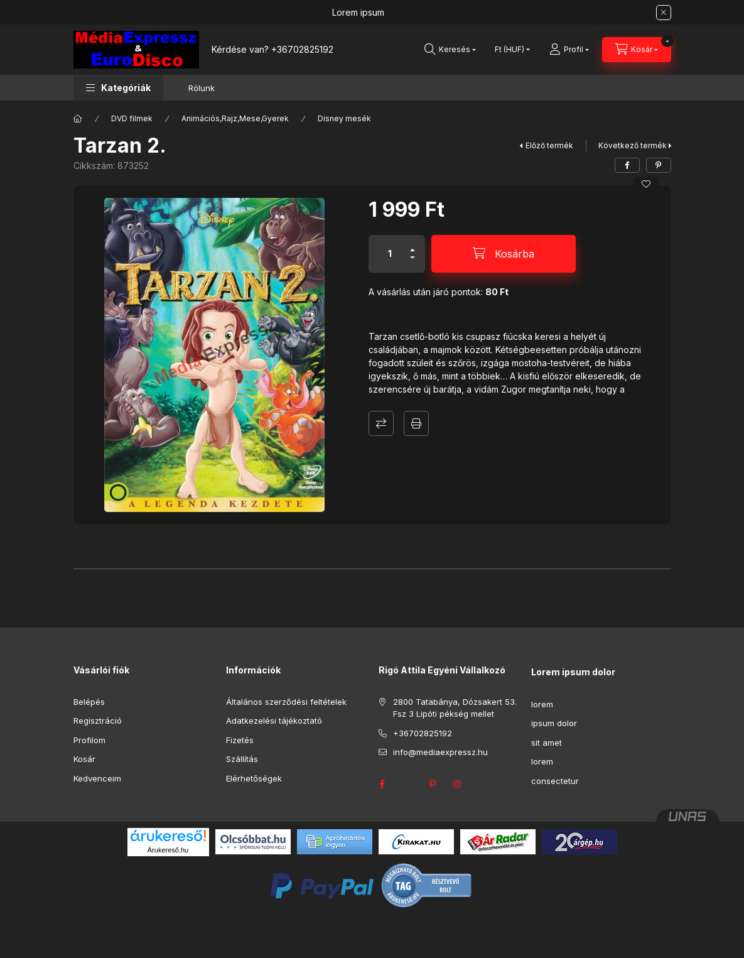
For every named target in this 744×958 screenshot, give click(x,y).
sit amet (546, 743)
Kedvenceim (97, 778)
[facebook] (627, 165)
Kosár (84, 759)
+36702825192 (302, 49)
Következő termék (632, 145)
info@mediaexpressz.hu (440, 752)
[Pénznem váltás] (509, 49)
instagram (457, 784)
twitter (407, 784)
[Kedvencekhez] (646, 184)
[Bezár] (663, 12)
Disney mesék (344, 118)
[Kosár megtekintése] (636, 49)
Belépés (89, 702)
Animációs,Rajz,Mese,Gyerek (235, 118)
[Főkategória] (77, 118)
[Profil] (569, 49)
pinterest (432, 784)
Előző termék (549, 145)
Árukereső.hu (168, 850)
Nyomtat (416, 423)
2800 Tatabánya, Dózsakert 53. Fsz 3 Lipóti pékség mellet (455, 708)
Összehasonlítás (381, 423)
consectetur (555, 781)
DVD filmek (132, 118)
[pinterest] (658, 165)
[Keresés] (450, 49)
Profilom (89, 740)
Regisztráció (97, 721)
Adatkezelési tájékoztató (274, 721)
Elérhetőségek (254, 778)
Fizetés (240, 740)
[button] (118, 88)
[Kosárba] (503, 254)
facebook (382, 784)
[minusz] (412, 263)
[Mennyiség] (389, 254)
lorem (542, 704)
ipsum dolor (554, 723)
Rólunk (201, 88)
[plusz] (412, 245)
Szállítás (242, 759)
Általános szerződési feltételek (286, 702)
